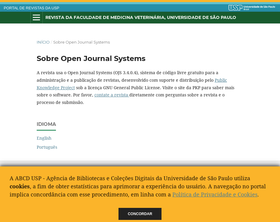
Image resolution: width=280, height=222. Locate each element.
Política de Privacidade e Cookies (214, 194)
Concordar (140, 214)
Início (43, 42)
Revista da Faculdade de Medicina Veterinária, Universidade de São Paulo (140, 17)
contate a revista (111, 95)
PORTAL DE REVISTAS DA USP (31, 8)
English (44, 138)
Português (47, 147)
